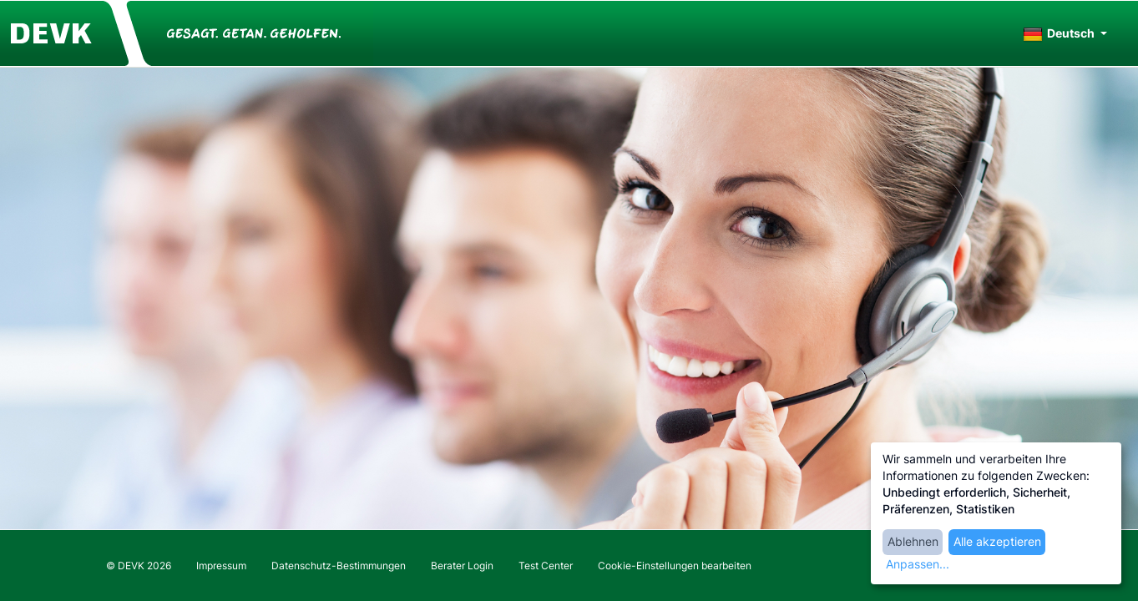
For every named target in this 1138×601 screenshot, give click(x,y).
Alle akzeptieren (997, 541)
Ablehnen (913, 541)
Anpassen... (917, 564)
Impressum (221, 565)
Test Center (545, 565)
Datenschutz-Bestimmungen (338, 565)
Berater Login (462, 565)
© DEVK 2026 (138, 565)
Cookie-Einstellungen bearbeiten (674, 565)
